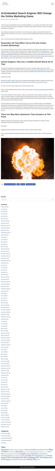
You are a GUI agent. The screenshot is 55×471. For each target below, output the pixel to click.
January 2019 (4, 337)
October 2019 (4, 316)
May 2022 (3, 242)
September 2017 (5, 374)
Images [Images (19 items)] (28, 456)
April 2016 (3, 414)
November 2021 (5, 257)
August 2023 (4, 207)
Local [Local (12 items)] (39, 456)
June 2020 (3, 297)
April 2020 (3, 301)
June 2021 (3, 268)
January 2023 (4, 224)
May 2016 (3, 412)
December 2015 (5, 424)
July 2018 (3, 351)
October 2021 (4, 259)
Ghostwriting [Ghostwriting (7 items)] (16, 456)
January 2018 (4, 365)
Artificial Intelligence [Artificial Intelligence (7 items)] (19, 452)
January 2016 (4, 422)
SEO (2, 445)
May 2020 (3, 299)
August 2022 (4, 235)
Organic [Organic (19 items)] (22, 458)
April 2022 (3, 245)
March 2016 (4, 417)
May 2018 (3, 356)
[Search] (26, 200)
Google (23, 184)
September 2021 (5, 261)
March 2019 (4, 332)
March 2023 (4, 219)
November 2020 (5, 285)
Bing (18, 184)
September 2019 (5, 318)
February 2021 (4, 278)
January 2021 (4, 280)
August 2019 (4, 320)
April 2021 (3, 273)
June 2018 (3, 353)
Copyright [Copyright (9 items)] (40, 454)
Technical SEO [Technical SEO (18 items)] (22, 462)
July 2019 (3, 323)
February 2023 (4, 221)
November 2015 (5, 426)
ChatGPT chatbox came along (14, 80)
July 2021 (3, 266)
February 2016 (4, 419)
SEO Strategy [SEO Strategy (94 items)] (29, 460)
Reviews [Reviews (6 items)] (45, 458)
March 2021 (4, 275)
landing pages (31, 51)
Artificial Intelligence (10, 184)
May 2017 (3, 384)
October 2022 (4, 231)
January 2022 (4, 252)
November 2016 (5, 398)
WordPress (32, 469)
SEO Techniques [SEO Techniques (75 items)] (42, 460)
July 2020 (3, 294)
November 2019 (5, 313)
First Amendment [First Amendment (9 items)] (9, 456)
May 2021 (3, 271)
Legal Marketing (5, 442)
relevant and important (13, 52)
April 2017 (3, 386)
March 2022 (4, 247)
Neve (21, 469)
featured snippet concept (25, 104)
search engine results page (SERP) (44, 89)
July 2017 (3, 379)
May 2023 (3, 214)
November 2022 (5, 228)
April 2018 (3, 358)
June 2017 (3, 381)
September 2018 (5, 346)
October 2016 (4, 400)
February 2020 (4, 306)
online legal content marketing (40, 49)
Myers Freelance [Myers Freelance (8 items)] (16, 458)
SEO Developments (31, 184)
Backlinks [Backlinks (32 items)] (33, 452)
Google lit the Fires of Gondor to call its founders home (35, 82)
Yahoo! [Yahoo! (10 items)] (38, 462)
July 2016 (3, 407)
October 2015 (4, 429)
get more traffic (6, 91)
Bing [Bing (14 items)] (38, 452)
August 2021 (4, 264)
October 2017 (4, 372)
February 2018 (4, 363)
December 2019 (5, 311)
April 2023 (3, 217)
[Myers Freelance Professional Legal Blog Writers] (5, 4)
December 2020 (5, 283)
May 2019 (3, 327)
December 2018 (5, 339)
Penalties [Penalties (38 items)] (28, 458)
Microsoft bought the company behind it (10, 82)
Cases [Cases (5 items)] (24, 454)
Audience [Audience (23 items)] (27, 452)
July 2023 (3, 209)
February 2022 (4, 250)
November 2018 (5, 341)
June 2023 (3, 212)
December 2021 (5, 254)
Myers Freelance (5, 19)
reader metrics (45, 54)
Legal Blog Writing (5, 440)
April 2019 (3, 330)
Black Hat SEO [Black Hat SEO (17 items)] (44, 452)
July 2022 (3, 238)
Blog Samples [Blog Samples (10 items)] (11, 454)
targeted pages (46, 51)
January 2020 (4, 308)
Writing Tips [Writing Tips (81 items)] (31, 462)
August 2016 (4, 405)
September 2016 (5, 403)
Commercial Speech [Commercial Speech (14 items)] (32, 454)
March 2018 (4, 360)
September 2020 (5, 290)
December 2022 (5, 226)
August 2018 (4, 348)
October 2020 (4, 287)
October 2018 (4, 344)
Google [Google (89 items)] (22, 456)
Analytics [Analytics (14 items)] (11, 452)
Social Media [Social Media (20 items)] (13, 462)
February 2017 (4, 391)
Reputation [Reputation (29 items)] (39, 458)
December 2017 (5, 367)
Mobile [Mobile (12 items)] (10, 458)
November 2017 (5, 370)
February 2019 (4, 334)
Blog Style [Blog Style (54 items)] (19, 454)
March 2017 (4, 389)
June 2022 (3, 240)
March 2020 (4, 304)
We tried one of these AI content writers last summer (37, 70)
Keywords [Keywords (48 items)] (34, 456)
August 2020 (4, 292)
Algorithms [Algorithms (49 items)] (5, 452)
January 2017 (4, 393)
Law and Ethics (4, 438)
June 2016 (3, 410)
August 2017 (4, 377)
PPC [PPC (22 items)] (33, 458)
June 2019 (3, 325)
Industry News (4, 435)
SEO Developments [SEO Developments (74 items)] (15, 460)
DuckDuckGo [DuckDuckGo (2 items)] (45, 454)
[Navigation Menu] (52, 4)
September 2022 (5, 233)
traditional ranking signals (8, 54)
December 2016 (5, 396)
